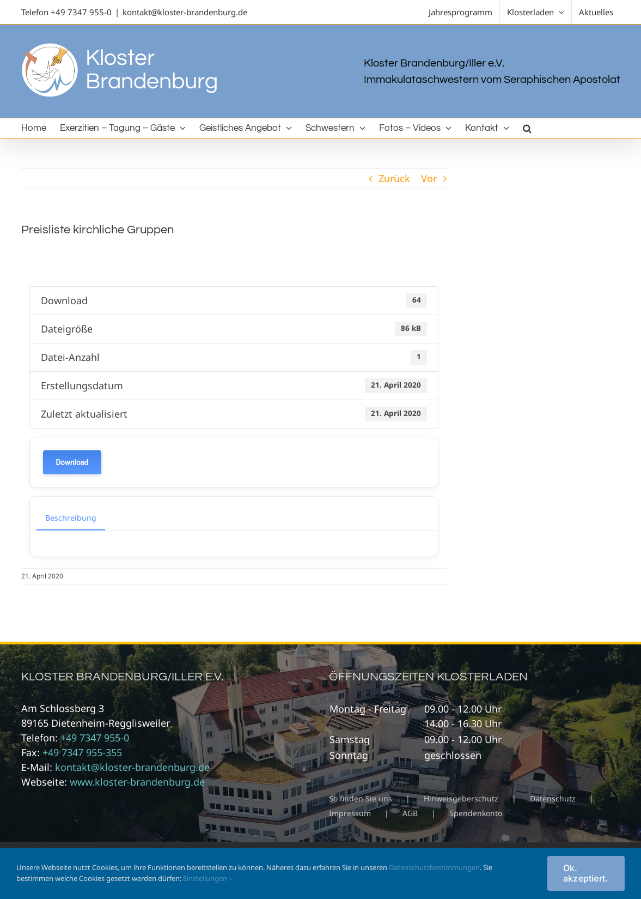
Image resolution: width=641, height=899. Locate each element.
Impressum (350, 813)
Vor (429, 178)
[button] (527, 128)
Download (72, 462)
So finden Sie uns (360, 798)
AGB (410, 813)
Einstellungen (208, 878)
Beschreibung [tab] (70, 517)
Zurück (394, 178)
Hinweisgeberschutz (461, 798)
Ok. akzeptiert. (585, 873)
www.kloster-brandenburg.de (137, 781)
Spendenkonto (475, 813)
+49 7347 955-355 (82, 752)
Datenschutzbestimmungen (434, 867)
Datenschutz (553, 798)
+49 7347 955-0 (81, 12)
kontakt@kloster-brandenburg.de (185, 12)
